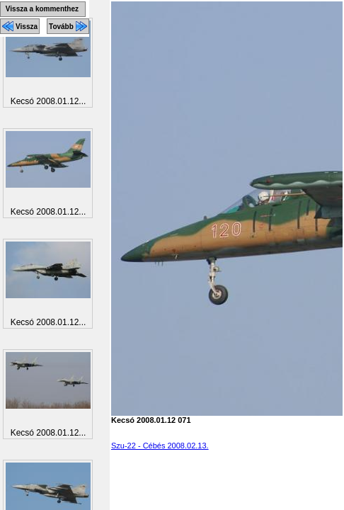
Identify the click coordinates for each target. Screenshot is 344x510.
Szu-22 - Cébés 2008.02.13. (160, 445)
